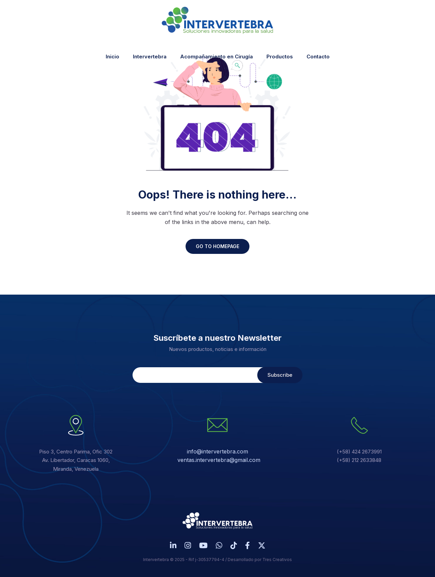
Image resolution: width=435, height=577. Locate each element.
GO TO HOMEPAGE (217, 246)
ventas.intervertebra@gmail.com (218, 460)
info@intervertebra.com (217, 451)
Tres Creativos (277, 559)
